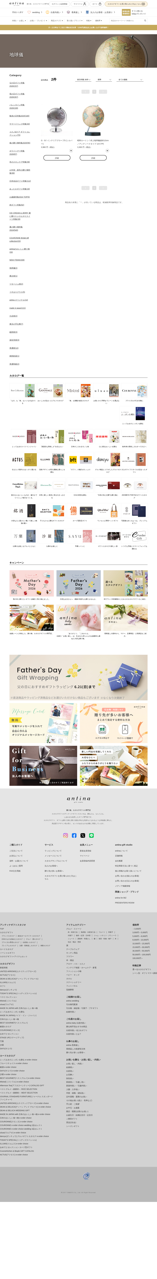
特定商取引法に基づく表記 (126, 866)
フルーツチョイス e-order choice (14, 1063)
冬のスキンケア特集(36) (19, 162)
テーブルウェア (72, 949)
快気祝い (70, 1078)
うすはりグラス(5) (17, 292)
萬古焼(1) (13, 276)
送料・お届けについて (18, 861)
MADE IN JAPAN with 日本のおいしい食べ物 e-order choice (25, 1114)
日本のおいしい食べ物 (9, 1019)
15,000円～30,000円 (141, 947)
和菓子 (110, 932)
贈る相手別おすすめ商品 (76, 1026)
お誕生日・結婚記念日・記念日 (79, 1115)
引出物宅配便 (72, 1004)
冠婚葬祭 (70, 990)
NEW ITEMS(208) (17, 260)
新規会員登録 (85, 851)
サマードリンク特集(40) (19, 124)
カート (96, 4)
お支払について (16, 856)
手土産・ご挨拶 (72, 1104)
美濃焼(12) (13, 348)
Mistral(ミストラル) (8, 1001)
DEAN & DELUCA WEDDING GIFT (15, 1110)
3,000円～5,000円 (140, 932)
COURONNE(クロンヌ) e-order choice (16, 1122)
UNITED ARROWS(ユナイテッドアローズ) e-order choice (24, 1103)
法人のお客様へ (51, 866)
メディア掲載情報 (122, 886)
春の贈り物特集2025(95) (19, 143)
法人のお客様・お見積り (99, 12)
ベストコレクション (8, 997)
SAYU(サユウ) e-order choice (12, 1071)
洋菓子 (70, 935)
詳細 (57, 158)
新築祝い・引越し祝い (75, 1082)
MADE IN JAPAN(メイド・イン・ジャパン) (18, 1015)
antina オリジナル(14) (18, 300)
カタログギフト (6, 932)
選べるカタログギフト (141, 969)
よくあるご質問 (16, 866)
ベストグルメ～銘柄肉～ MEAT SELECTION (19, 1093)
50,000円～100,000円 (141, 955)
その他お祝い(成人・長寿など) (79, 1100)
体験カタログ (45, 946)
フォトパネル (72, 986)
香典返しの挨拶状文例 (75, 1049)
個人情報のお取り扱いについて (128, 871)
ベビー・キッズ (72, 975)
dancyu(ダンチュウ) (8, 990)
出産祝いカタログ (29, 942)
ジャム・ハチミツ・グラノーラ (105, 935)
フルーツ (102, 932)
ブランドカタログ (8, 936)
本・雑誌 (70, 960)
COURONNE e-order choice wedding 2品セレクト (21, 1125)
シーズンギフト (72, 1126)
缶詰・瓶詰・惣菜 (74, 942)
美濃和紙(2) (14, 364)
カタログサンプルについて (56, 861)
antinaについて (121, 851)
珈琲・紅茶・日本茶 (83, 935)
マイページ (80, 4)
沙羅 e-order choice (8, 1074)
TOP (2, 929)
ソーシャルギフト (7, 953)
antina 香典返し (72, 1045)
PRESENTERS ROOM (124, 903)
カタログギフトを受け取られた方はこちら (126, 4)
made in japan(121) (17, 308)
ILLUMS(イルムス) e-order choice (14, 1144)
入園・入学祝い (72, 1089)
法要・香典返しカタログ (28, 946)
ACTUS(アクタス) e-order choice (14, 1155)
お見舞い (70, 1075)
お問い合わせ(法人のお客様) (127, 881)
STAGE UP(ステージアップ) (12, 1037)
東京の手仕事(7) (16, 324)
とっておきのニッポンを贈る (12, 1012)
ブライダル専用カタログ (10, 942)
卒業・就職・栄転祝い (75, 1093)
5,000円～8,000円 (140, 936)
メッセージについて (53, 856)
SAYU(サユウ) (6, 1049)
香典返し (73, 12)
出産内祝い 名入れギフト (77, 1030)
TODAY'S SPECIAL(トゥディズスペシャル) (18, 993)
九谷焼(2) (13, 316)
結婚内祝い (71, 1012)
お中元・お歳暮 (72, 1108)
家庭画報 (4, 968)
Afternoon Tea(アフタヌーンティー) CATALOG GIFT (22, 1085)
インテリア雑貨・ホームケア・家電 (81, 968)
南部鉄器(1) (14, 356)
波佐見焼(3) (14, 340)
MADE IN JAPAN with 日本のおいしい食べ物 (19, 1008)
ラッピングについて (53, 851)
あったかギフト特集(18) (19, 189)
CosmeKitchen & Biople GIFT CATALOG (17, 1151)
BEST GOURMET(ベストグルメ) (14, 1023)
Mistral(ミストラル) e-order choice (14, 1082)
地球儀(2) (13, 268)
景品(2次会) (71, 1122)
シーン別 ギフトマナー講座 (144, 973)
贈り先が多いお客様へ (54, 871)
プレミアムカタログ (9, 946)
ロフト (3, 986)
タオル (69, 979)
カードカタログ (6, 949)
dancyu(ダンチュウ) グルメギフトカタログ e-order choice (24, 1136)
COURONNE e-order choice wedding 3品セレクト (21, 1129)
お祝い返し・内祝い (74, 1064)
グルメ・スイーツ (73, 929)
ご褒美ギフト (72, 1119)
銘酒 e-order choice (8, 1067)
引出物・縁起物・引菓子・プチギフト (82, 1008)
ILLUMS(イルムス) (8, 982)
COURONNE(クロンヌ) (10, 1030)
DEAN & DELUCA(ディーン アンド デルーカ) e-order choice (25, 1107)
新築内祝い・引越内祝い (76, 1086)
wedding (34, 12)
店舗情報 (119, 856)
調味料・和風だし (84, 939)
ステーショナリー (73, 982)
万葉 (2, 1041)
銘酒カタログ (5, 1026)
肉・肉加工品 (73, 932)
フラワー (70, 956)
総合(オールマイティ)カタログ (29, 936)
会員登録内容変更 (87, 861)
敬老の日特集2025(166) (19, 116)
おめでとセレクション (9, 1034)
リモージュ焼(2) (16, 284)
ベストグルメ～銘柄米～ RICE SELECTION (18, 1089)
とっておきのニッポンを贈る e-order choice (18, 1060)
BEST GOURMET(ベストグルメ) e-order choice (20, 1078)
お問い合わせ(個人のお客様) (127, 876)
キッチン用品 (72, 953)
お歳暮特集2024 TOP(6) (19, 197)
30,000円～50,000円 (141, 951)
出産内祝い (53, 12)
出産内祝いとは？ (73, 1034)
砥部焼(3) (13, 332)
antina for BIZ (120, 898)
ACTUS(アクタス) (7, 975)
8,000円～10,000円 (140, 940)
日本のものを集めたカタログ (12, 939)
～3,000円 (136, 929)
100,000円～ (137, 958)
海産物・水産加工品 (88, 932)
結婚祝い (70, 1067)
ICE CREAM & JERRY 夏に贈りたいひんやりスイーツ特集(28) (20, 216)
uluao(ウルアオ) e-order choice (13, 1133)
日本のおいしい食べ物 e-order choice (15, 1118)
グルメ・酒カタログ (33, 939)
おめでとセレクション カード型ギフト (16, 1147)
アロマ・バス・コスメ (75, 964)
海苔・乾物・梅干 (105, 939)
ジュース (71, 939)
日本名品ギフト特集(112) (20, 181)
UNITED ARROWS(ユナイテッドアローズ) (18, 971)
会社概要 (119, 861)
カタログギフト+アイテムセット (14, 956)
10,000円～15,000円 (141, 943)
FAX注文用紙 (15, 871)
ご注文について (16, 851)
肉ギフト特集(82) (16, 205)
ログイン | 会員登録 (59, 4)
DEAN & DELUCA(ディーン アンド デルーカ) (19, 979)
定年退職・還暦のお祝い (76, 1097)
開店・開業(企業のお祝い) (77, 1111)
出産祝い (70, 1071)
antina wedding (72, 1001)
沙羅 (2, 1045)
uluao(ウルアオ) (6, 1004)
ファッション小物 (73, 971)
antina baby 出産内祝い (76, 1023)
